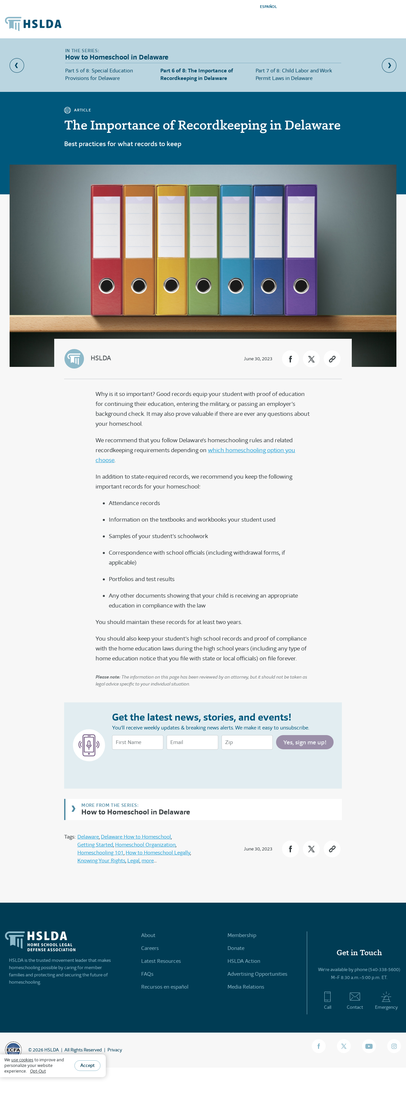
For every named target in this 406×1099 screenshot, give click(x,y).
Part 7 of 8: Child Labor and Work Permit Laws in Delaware (294, 74)
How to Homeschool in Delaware (135, 811)
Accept (87, 1065)
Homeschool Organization (145, 844)
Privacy (114, 1050)
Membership (241, 935)
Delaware (88, 836)
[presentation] (162, 767)
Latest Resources (161, 961)
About (148, 935)
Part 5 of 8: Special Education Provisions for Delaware (99, 74)
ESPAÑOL (268, 6)
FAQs (147, 973)
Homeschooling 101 (100, 852)
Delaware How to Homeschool (136, 836)
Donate (235, 948)
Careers (150, 948)
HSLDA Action (243, 961)
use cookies (22, 1060)
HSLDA (101, 358)
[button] (290, 358)
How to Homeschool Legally (158, 852)
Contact (355, 1000)
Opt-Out (38, 1071)
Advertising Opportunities (257, 973)
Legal (133, 860)
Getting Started (95, 844)
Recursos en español (164, 986)
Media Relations (245, 986)
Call (327, 1000)
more (148, 860)
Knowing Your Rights (101, 860)
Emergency (386, 1000)
